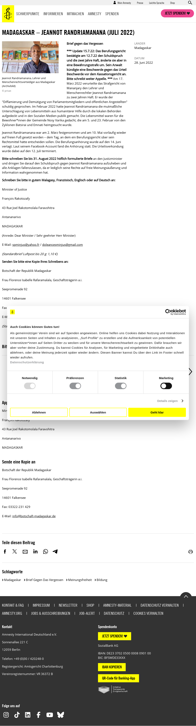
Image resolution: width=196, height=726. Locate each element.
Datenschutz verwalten (160, 605)
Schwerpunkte (27, 13)
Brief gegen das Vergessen (44, 580)
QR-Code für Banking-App (118, 678)
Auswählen (98, 412)
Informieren (53, 13)
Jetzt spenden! (175, 13)
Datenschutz (114, 613)
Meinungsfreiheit (80, 580)
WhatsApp (45, 551)
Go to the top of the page (186, 596)
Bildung (102, 580)
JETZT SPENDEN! (112, 636)
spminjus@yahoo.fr (25, 245)
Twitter (15, 551)
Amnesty (94, 13)
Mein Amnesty (124, 2)
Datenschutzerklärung (27, 362)
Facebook (5, 551)
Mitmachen (75, 13)
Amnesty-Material (117, 605)
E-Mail (25, 551)
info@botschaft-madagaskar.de (34, 516)
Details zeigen (167, 400)
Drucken (191, 551)
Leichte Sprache (156, 2)
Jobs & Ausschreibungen (50, 613)
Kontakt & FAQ (13, 605)
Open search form (190, 2)
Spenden (112, 13)
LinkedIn (35, 551)
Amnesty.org (12, 613)
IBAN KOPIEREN (112, 667)
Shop (172, 2)
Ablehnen (39, 412)
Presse (140, 2)
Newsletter (68, 605)
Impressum (41, 605)
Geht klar (157, 412)
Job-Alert (87, 613)
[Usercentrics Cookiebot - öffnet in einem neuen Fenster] (168, 312)
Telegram (55, 551)
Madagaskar (12, 580)
